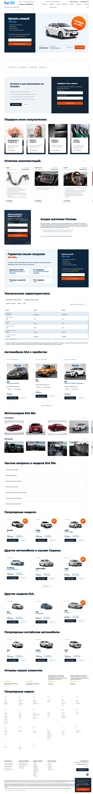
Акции (58, 4)
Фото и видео (53, 7)
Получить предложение (20, 44)
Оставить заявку (70, 103)
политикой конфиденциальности (13, 239)
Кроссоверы (35, 769)
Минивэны (35, 775)
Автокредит (44, 4)
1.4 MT (8, 303)
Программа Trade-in (8, 769)
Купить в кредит (80, 47)
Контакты (86, 4)
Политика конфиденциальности (9, 790)
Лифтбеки (35, 766)
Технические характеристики (11, 7)
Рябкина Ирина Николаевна (32, 683)
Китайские (50, 763)
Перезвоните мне (82, 769)
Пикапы (34, 772)
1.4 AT (14, 303)
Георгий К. (50, 683)
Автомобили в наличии (23, 764)
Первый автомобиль (8, 764)
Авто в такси (21, 767)
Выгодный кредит (7, 767)
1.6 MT (19, 303)
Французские (50, 769)
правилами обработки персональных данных (23, 48)
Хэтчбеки (35, 764)
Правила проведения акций (21, 790)
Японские (49, 764)
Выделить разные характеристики (77, 304)
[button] (80, 161)
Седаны (34, 763)
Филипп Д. (72, 683)
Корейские (50, 767)
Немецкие (50, 766)
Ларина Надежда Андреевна (11, 683)
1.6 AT (24, 303)
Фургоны (35, 774)
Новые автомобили (22, 763)
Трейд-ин (52, 4)
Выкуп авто (65, 4)
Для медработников (8, 766)
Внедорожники (36, 771)
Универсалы (35, 767)
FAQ (88, 7)
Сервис (71, 4)
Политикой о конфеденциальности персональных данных (82, 784)
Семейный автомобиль (8, 763)
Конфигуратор (21, 766)
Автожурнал (79, 4)
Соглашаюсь (83, 789)
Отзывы (86, 766)
